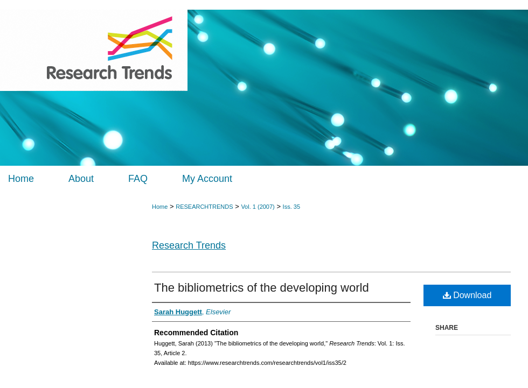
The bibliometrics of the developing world (261, 287)
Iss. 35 (291, 206)
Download (467, 295)
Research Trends (189, 245)
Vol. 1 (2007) (257, 206)
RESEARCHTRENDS (204, 206)
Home (160, 206)
